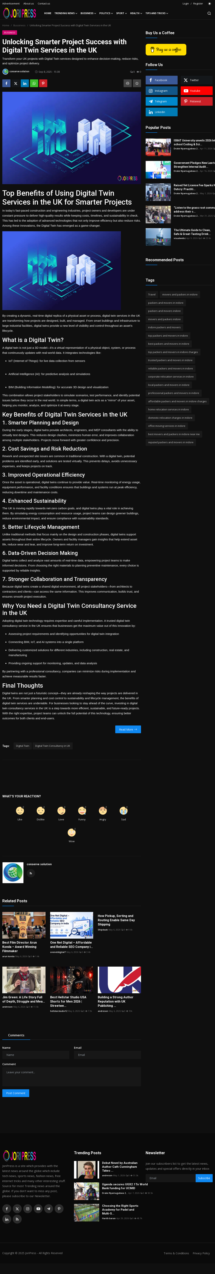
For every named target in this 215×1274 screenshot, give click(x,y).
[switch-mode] (210, 3)
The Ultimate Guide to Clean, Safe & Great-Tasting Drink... (192, 232)
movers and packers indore (164, 319)
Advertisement (11, 3)
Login (186, 3)
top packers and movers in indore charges (173, 352)
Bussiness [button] (88, 13)
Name (6, 1047)
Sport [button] (121, 13)
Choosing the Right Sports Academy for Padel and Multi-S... (120, 1209)
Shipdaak (103, 929)
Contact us (44, 3)
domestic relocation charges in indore (170, 417)
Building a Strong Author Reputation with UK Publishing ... (115, 1001)
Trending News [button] (65, 13)
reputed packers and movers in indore (171, 442)
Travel (152, 294)
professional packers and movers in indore (173, 393)
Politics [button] (106, 13)
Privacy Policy (201, 1253)
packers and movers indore (164, 311)
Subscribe (204, 1178)
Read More (128, 729)
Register (198, 3)
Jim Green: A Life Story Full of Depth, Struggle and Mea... (23, 999)
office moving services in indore (166, 426)
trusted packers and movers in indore (170, 360)
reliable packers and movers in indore (170, 368)
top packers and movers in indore (168, 335)
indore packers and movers (164, 327)
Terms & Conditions (174, 1253)
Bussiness (19, 25)
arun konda (8, 956)
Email (78, 1047)
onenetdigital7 (58, 952)
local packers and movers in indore (168, 385)
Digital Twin (22, 746)
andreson (7, 1006)
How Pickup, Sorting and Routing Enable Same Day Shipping (116, 920)
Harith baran (109, 1218)
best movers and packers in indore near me (174, 434)
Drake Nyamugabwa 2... (186, 148)
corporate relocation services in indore (171, 376)
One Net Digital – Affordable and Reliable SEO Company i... (71, 945)
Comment (9, 1064)
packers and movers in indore (165, 302)
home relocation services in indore (168, 409)
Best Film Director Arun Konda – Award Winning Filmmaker (19, 947)
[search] (209, 13)
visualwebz (180, 238)
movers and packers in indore (180, 294)
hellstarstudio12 (58, 1011)
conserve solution (39, 864)
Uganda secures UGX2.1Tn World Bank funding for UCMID (125, 1186)
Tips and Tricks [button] (156, 13)
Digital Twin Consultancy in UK (52, 746)
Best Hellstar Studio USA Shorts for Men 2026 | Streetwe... (68, 1001)
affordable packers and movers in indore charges (177, 401)
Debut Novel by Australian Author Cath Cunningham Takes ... (120, 1166)
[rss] (17, 1219)
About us (28, 3)
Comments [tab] (16, 1035)
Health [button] (136, 13)
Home (47, 13)
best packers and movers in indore (168, 343)
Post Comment (15, 1093)
